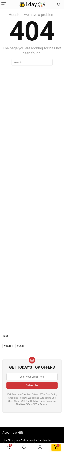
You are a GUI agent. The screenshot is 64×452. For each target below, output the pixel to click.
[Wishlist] (24, 447)
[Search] (59, 4)
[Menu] (4, 4)
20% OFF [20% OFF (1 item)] (8, 346)
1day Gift (6, 440)
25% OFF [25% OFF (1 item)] (21, 346)
